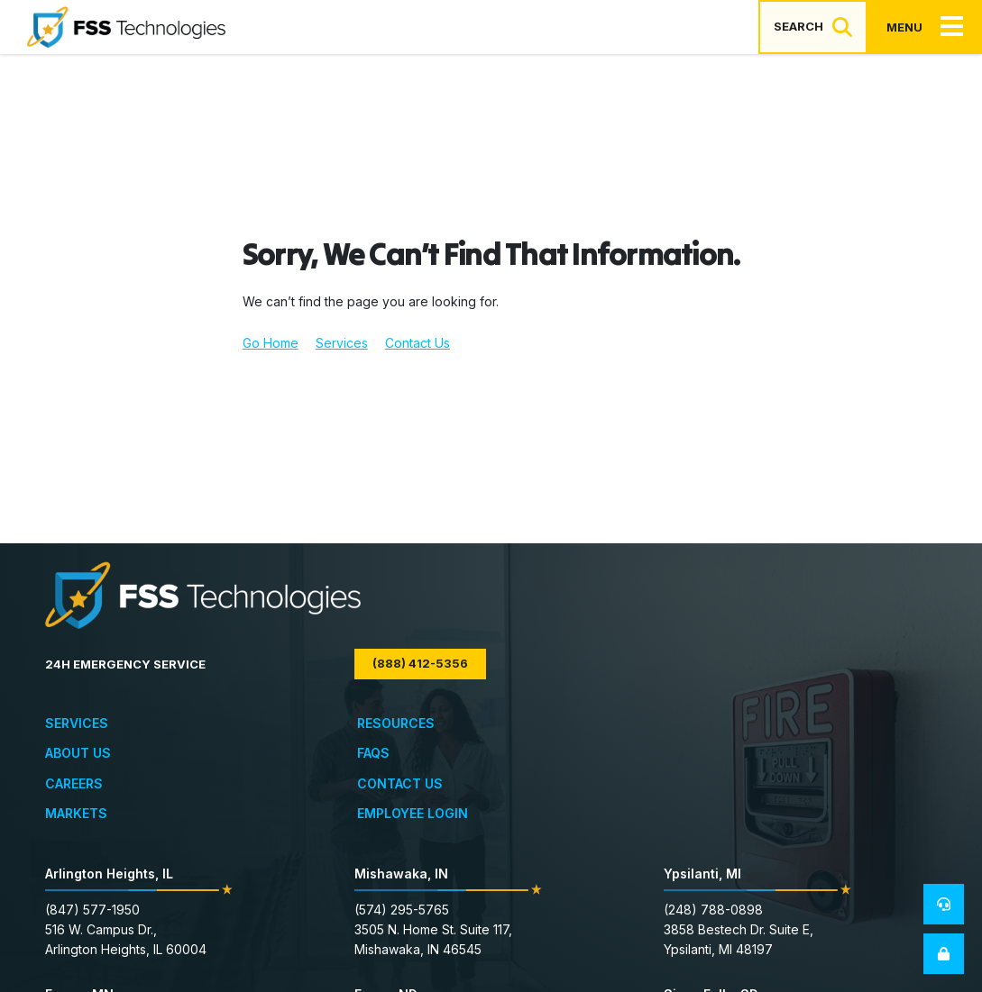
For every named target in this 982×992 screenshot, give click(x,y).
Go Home (270, 342)
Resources (396, 723)
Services (342, 342)
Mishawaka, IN (401, 873)
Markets (76, 813)
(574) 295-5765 (401, 909)
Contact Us (417, 342)
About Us (78, 752)
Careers (74, 783)
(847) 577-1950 (92, 909)
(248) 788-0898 (713, 909)
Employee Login (412, 813)
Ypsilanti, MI (702, 873)
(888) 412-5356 (420, 663)
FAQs (373, 752)
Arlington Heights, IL (109, 873)
